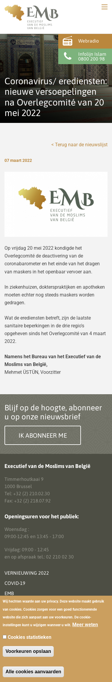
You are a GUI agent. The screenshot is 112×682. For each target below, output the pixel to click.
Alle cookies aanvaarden (33, 671)
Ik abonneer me (43, 435)
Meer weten (85, 624)
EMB (9, 593)
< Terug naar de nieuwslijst (79, 144)
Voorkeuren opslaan (28, 651)
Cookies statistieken (29, 637)
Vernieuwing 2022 (26, 573)
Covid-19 (14, 583)
